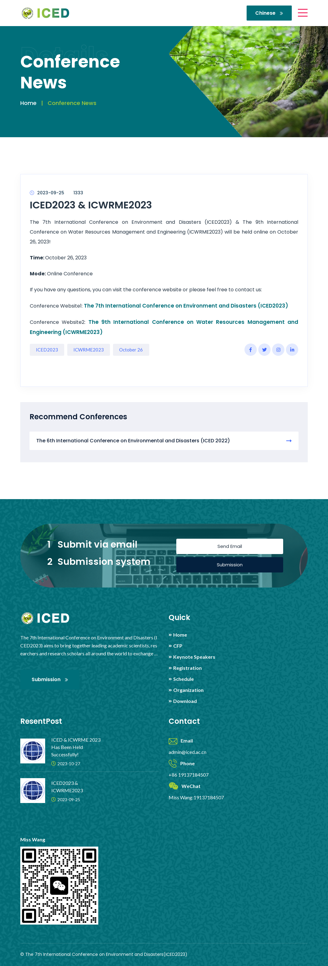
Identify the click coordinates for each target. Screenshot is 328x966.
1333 (78, 193)
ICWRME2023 (88, 349)
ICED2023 (47, 349)
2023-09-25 (47, 193)
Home (28, 103)
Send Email (229, 546)
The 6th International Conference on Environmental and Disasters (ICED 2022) (164, 440)
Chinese (269, 13)
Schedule (183, 679)
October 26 (131, 349)
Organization (188, 690)
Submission (230, 564)
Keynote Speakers (194, 656)
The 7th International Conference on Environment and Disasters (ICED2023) (186, 305)
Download (185, 701)
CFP (177, 645)
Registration (187, 667)
